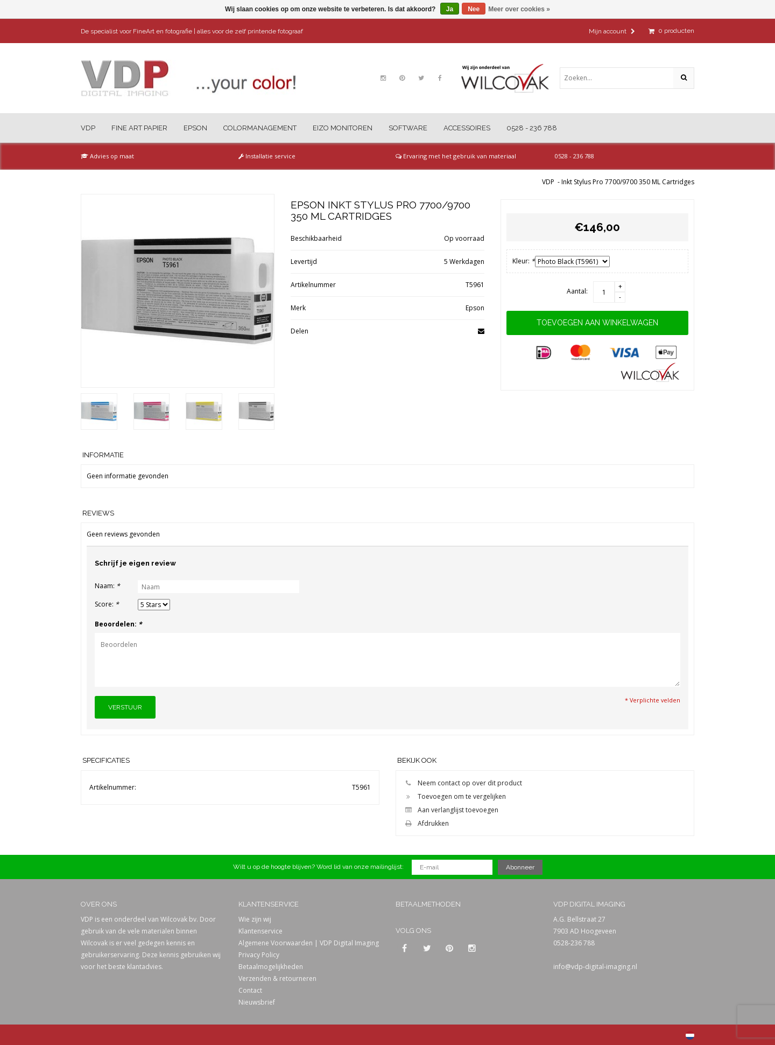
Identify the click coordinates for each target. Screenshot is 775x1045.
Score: (107, 604)
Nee (474, 9)
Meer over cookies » (519, 9)
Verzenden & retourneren (277, 978)
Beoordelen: (118, 624)
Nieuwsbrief (256, 1002)
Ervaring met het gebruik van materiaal (456, 156)
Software (408, 128)
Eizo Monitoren (342, 128)
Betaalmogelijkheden (270, 966)
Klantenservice (260, 931)
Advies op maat (107, 156)
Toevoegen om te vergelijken (453, 796)
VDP (88, 128)
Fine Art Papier (139, 128)
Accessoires (466, 128)
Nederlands (690, 1035)
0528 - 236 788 (531, 128)
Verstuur (125, 707)
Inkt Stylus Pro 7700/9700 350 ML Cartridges (627, 181)
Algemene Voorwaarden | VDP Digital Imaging (308, 943)
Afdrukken (425, 823)
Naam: (107, 585)
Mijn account (612, 31)
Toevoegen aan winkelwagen (597, 322)
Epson (195, 128)
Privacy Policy (258, 954)
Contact (250, 990)
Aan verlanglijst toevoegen (449, 809)
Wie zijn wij (254, 919)
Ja (449, 9)
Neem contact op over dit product (461, 783)
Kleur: (523, 261)
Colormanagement (260, 128)
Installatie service (266, 156)
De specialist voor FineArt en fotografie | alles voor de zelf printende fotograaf (192, 31)
